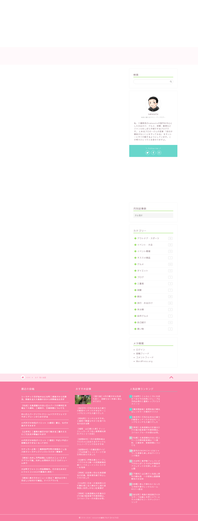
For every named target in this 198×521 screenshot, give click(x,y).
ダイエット (154, 270)
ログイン (140, 349)
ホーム (27, 43)
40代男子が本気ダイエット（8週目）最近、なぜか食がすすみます (44, 424)
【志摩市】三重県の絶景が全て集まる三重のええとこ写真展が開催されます (44, 433)
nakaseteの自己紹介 (47, 43)
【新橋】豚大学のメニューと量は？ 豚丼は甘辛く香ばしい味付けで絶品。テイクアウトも (44, 479)
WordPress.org (144, 361)
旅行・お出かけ (154, 303)
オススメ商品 (154, 257)
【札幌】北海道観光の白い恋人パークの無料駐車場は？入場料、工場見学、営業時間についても (44, 406)
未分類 (154, 309)
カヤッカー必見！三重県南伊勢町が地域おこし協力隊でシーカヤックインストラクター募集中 (44, 450)
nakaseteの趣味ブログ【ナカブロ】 (99, 56)
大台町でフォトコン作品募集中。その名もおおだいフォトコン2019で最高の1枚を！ (44, 470)
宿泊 (154, 296)
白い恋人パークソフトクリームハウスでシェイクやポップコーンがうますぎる (44, 415)
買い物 (154, 328)
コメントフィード (145, 357)
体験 (154, 290)
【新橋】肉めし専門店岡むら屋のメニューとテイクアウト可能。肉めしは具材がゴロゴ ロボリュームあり (44, 460)
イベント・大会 (154, 244)
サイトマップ (70, 43)
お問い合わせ (89, 43)
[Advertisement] (73, 20)
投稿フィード (142, 353)
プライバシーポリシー (112, 43)
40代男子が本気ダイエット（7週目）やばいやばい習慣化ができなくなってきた (44, 441)
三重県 (154, 283)
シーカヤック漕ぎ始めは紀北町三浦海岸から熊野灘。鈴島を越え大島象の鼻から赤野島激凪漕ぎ (44, 398)
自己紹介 (154, 322)
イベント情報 (154, 251)
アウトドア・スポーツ (154, 238)
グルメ (154, 264)
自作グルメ (154, 316)
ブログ (154, 277)
